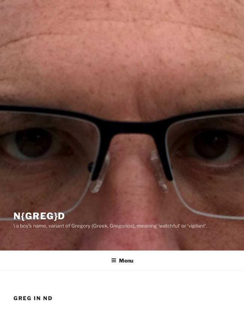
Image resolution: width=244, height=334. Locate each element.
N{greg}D (39, 216)
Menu (122, 260)
